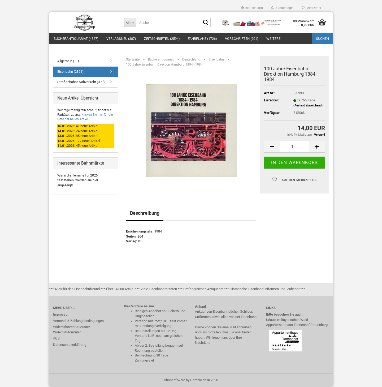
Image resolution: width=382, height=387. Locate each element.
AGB (56, 338)
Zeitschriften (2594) (162, 39)
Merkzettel (311, 8)
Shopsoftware (174, 380)
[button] (252, 8)
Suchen (322, 39)
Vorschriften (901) (241, 39)
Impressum (61, 314)
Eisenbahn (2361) (70, 72)
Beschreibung (144, 213)
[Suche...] (130, 22)
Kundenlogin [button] (282, 8)
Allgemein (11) (68, 61)
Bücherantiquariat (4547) (76, 39)
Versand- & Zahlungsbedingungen (78, 321)
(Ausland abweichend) (308, 105)
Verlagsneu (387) (121, 39)
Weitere (273, 39)
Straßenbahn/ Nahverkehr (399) (81, 82)
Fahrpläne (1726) (202, 39)
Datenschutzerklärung (69, 345)
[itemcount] (294, 147)
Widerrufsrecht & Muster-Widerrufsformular (72, 329)
